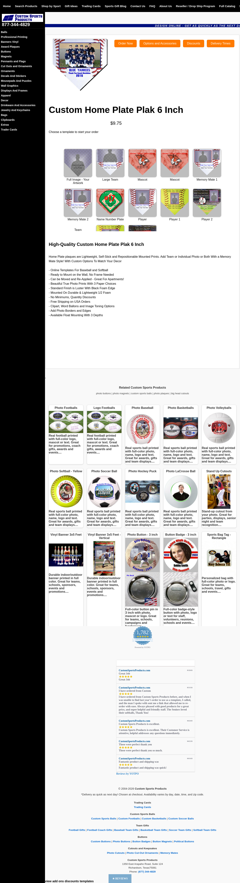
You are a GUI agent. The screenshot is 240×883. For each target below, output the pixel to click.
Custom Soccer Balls (181, 818)
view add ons (54, 881)
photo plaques (161, 393)
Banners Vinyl (9, 41)
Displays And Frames (14, 90)
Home (7, 6)
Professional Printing (14, 36)
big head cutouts (180, 393)
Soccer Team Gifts (180, 830)
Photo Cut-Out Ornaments (142, 852)
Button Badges (141, 841)
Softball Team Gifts (204, 830)
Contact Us (137, 6)
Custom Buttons (101, 841)
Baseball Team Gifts (126, 830)
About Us (165, 6)
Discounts (193, 43)
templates (87, 881)
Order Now (125, 43)
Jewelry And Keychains (15, 110)
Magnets (6, 56)
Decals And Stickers (13, 75)
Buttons (6, 51)
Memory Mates (169, 852)
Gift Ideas (71, 6)
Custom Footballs (129, 818)
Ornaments (8, 71)
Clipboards (8, 119)
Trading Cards (91, 6)
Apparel (6, 95)
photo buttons (103, 393)
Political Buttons (184, 841)
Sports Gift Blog (115, 6)
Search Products (26, 6)
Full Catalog (227, 6)
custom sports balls (141, 393)
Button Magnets (162, 841)
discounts (72, 881)
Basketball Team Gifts (153, 830)
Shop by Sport (51, 6)
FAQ (152, 6)
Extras (5, 124)
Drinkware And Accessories (18, 105)
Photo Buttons (121, 841)
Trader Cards (9, 129)
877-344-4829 (16, 24)
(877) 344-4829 (147, 871)
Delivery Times (220, 43)
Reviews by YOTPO (127, 773)
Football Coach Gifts (99, 830)
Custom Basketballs (154, 818)
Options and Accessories (159, 43)
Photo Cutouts (116, 852)
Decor (4, 100)
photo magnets (121, 393)
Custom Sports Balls (103, 818)
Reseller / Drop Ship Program (195, 6)
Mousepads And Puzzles (16, 80)
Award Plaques (10, 46)
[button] (120, 878)
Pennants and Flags (13, 61)
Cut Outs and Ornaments (16, 66)
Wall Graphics (9, 85)
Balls (4, 32)
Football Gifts (77, 830)
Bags (4, 114)
